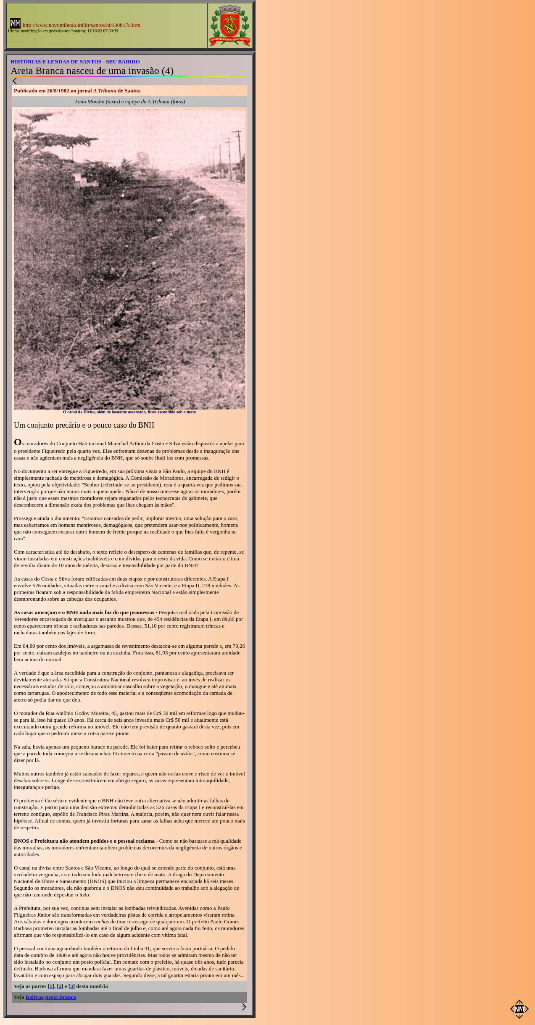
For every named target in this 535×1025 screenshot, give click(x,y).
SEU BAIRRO (123, 61)
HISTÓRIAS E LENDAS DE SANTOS (56, 61)
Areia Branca (60, 997)
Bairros (34, 997)
